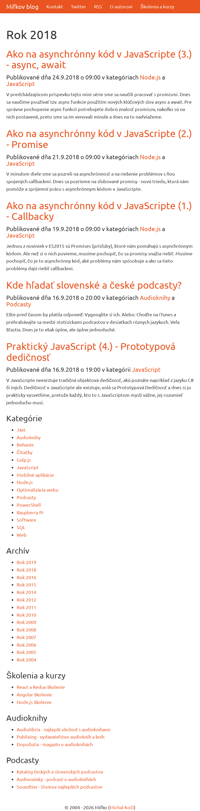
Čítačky (25, 452)
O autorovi (121, 6)
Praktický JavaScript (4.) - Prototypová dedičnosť (91, 351)
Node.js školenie (34, 702)
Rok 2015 (26, 584)
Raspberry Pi (30, 512)
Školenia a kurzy (157, 6)
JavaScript (20, 83)
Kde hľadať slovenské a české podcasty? (94, 284)
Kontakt (54, 6)
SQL (21, 527)
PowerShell (29, 504)
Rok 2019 (26, 562)
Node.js (150, 77)
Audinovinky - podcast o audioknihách (56, 779)
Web (22, 534)
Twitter (78, 6)
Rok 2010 (26, 614)
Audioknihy (155, 297)
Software (26, 519)
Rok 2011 (26, 607)
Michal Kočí (122, 807)
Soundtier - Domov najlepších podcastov (59, 786)
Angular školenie (34, 694)
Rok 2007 (26, 637)
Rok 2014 (26, 592)
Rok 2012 (26, 599)
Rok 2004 (26, 659)
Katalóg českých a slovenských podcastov (60, 771)
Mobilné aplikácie (35, 475)
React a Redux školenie (41, 687)
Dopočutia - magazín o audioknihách (55, 744)
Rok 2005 (26, 652)
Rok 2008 (26, 629)
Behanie (25, 444)
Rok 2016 (26, 577)
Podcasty (18, 304)
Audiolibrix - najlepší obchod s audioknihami (63, 729)
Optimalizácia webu (37, 489)
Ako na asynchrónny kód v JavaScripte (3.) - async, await (99, 59)
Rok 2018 (26, 569)
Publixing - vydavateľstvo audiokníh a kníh (60, 736)
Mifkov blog (22, 6)
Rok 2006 (26, 644)
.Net (21, 429)
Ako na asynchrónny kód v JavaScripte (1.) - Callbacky (99, 211)
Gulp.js (24, 459)
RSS (98, 6)
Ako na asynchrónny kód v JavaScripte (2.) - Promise (99, 138)
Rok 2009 (26, 622)
